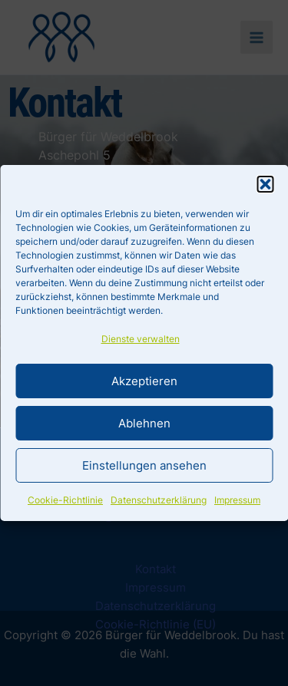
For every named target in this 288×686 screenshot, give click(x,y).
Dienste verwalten (140, 339)
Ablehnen (144, 423)
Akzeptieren (144, 381)
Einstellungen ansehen (144, 465)
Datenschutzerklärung (159, 500)
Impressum (237, 500)
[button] (265, 184)
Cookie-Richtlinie (65, 500)
